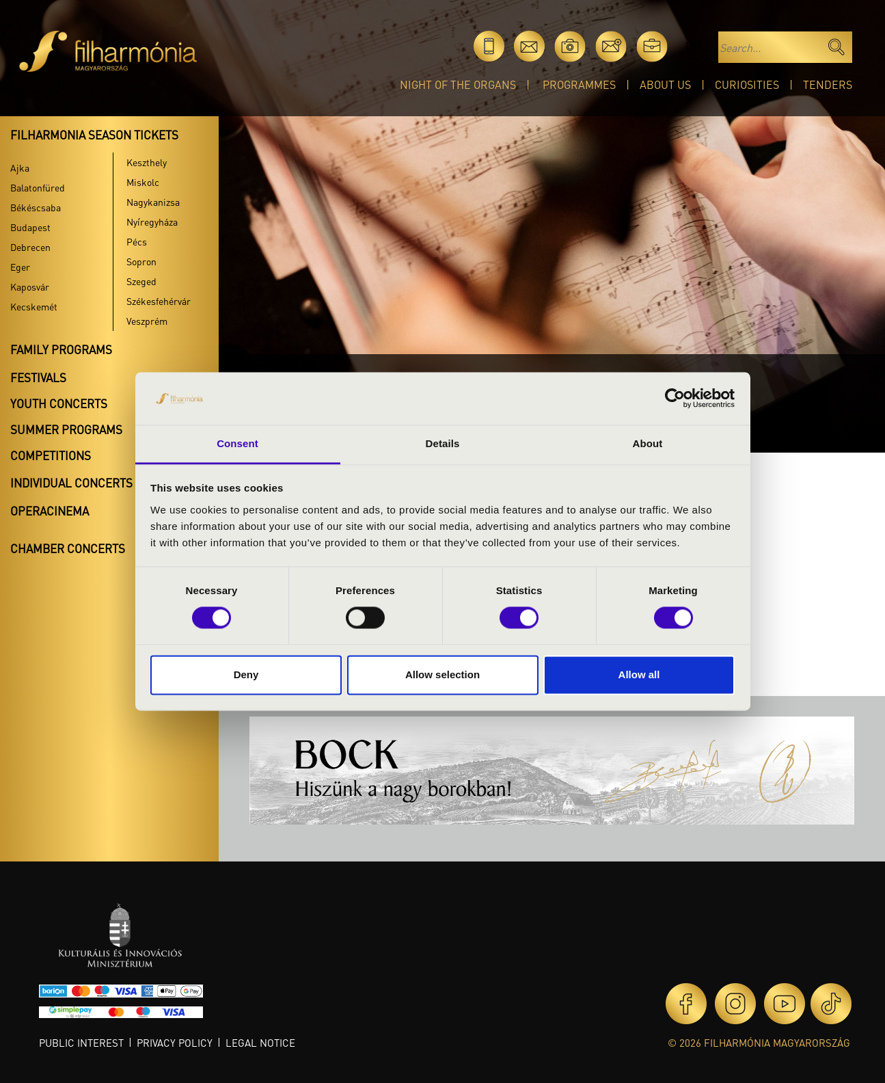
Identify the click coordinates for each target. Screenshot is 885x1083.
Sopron (141, 261)
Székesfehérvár (158, 301)
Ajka (19, 167)
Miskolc (142, 182)
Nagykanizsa (153, 202)
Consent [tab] (237, 443)
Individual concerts (71, 482)
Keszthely (146, 162)
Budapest (30, 227)
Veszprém (146, 321)
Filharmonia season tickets (94, 134)
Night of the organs (458, 84)
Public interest (81, 1042)
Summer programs (66, 429)
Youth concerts (58, 403)
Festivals (38, 377)
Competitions (50, 455)
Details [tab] (443, 443)
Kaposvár (29, 286)
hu (692, 46)
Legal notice (260, 1042)
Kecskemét (33, 306)
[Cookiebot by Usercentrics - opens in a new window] (675, 398)
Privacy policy (175, 1042)
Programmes (579, 84)
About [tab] (648, 443)
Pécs (136, 241)
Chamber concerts (67, 548)
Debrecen (30, 247)
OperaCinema (49, 510)
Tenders (827, 84)
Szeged (141, 281)
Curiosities (747, 84)
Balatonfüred (37, 187)
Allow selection (442, 674)
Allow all (639, 674)
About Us (665, 84)
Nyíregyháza (152, 221)
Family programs (61, 349)
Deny (246, 674)
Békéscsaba (35, 207)
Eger (20, 266)
